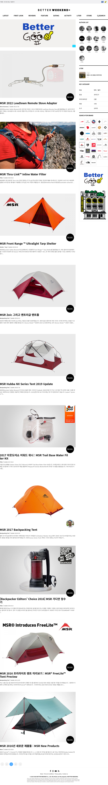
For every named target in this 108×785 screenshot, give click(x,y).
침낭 (80, 95)
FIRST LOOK (18, 15)
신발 (95, 99)
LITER (79, 15)
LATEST (6, 15)
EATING (56, 15)
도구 (80, 108)
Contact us (65, 774)
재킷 (80, 104)
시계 (95, 104)
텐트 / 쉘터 (97, 90)
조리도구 (96, 95)
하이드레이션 (83, 99)
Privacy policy (58, 774)
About (41, 774)
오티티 (96, 108)
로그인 (5, 2)
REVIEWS (32, 15)
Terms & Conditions (49, 774)
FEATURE (44, 15)
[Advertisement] (93, 233)
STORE (89, 15)
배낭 (80, 90)
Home (1, 2)
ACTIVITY (67, 15)
